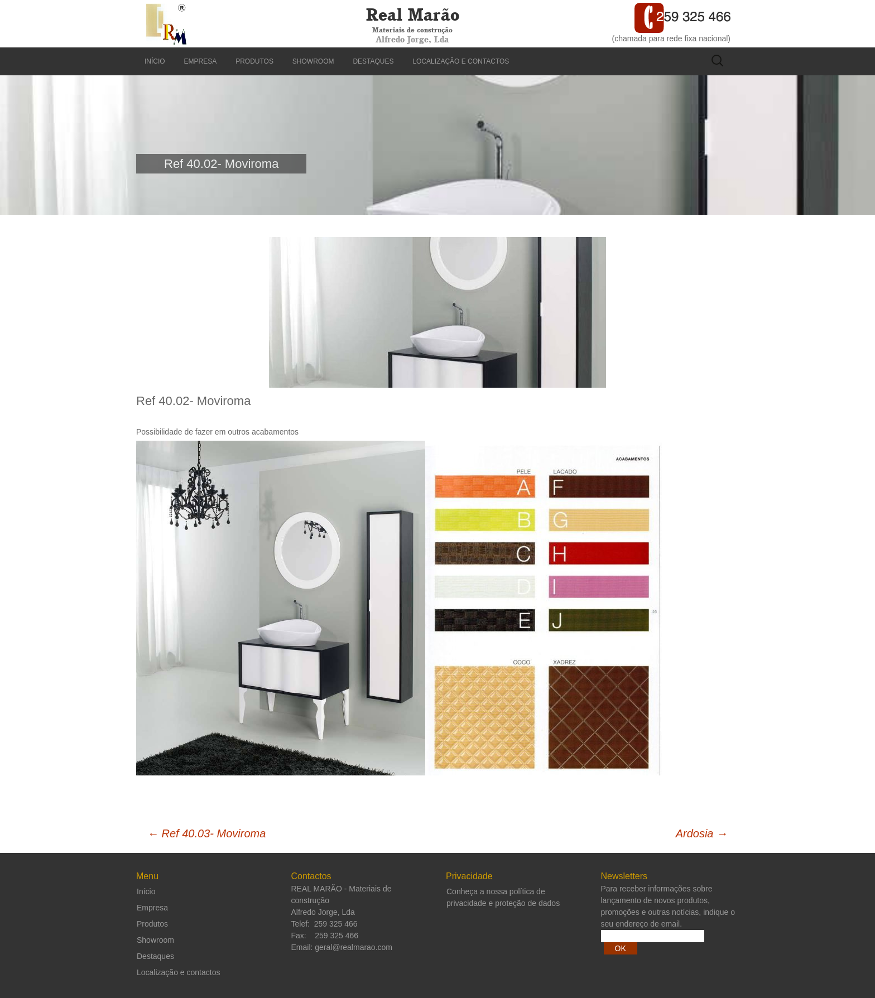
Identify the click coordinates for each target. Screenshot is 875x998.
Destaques (373, 61)
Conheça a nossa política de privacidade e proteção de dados (503, 897)
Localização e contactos (460, 61)
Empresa (200, 61)
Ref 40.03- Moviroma (206, 833)
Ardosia (702, 833)
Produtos (254, 61)
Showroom (313, 61)
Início (155, 61)
